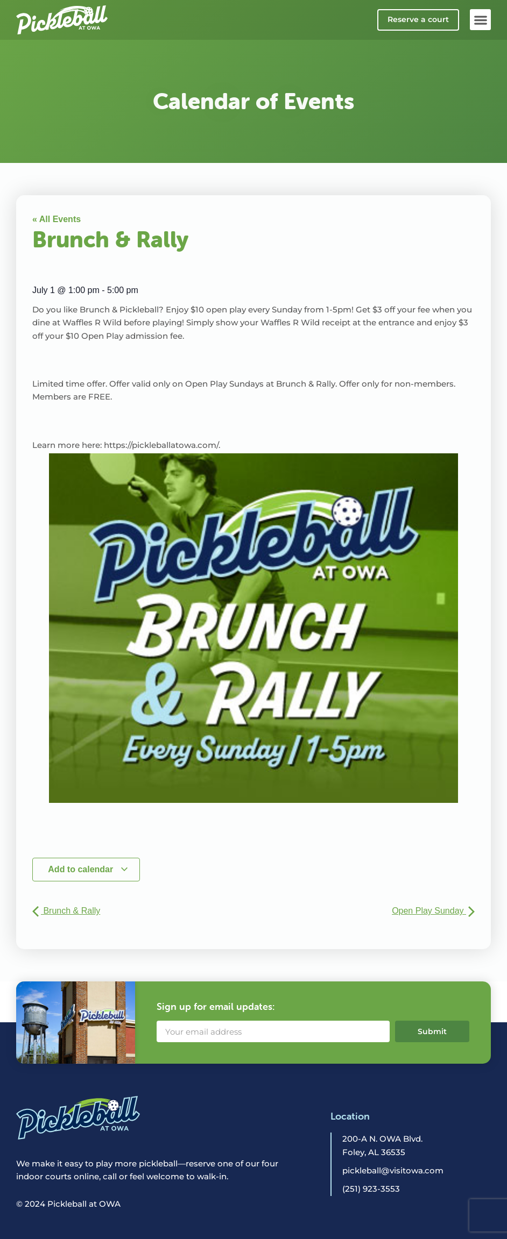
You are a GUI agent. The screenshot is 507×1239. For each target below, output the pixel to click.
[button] (480, 19)
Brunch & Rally (66, 910)
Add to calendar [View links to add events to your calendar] (88, 869)
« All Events (56, 219)
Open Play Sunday (433, 910)
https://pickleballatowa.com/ (161, 445)
